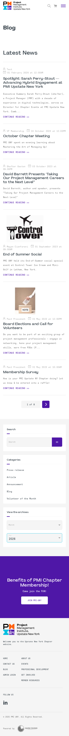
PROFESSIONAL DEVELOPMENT (35, 669)
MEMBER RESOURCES (30, 680)
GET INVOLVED (28, 675)
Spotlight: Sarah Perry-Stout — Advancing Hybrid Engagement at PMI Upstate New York (32, 83)
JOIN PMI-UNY (34, 600)
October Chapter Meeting (26, 136)
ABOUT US (26, 658)
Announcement (15, 484)
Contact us (9, 664)
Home (5, 658)
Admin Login (9, 675)
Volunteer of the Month (21, 498)
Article (11, 477)
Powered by (9, 729)
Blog (9, 491)
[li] (5, 703)
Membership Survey (20, 372)
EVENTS (24, 664)
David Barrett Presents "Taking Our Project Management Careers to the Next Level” (33, 178)
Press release (15, 470)
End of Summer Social (22, 254)
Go (57, 442)
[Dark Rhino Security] (27, 728)
